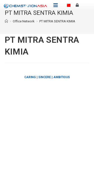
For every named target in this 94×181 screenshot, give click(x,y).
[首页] (6, 21)
